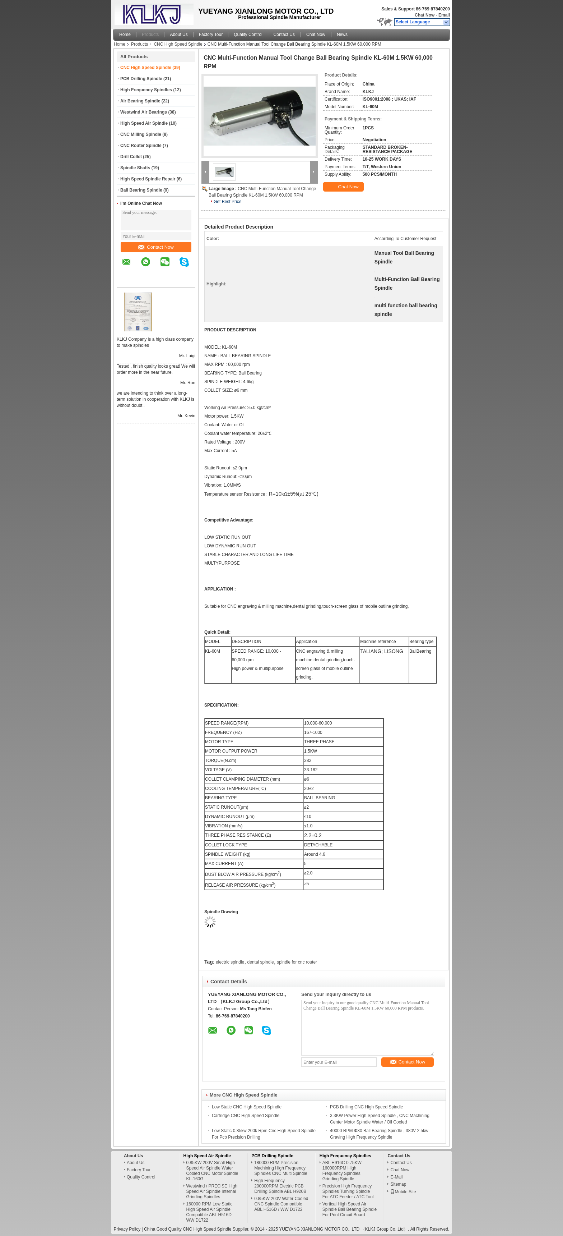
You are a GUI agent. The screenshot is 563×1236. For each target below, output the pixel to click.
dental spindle (260, 962)
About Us (178, 34)
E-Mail (396, 1177)
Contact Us (284, 34)
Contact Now (155, 247)
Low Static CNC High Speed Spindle (247, 1106)
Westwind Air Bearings (143, 112)
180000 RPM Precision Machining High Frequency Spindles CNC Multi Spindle (280, 1168)
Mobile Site (403, 1191)
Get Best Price (227, 201)
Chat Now (424, 15)
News (342, 34)
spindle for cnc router (297, 962)
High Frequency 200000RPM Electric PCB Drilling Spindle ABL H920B (280, 1186)
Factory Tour (211, 34)
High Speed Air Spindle (144, 123)
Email (444, 15)
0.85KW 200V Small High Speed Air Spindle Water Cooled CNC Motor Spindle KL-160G (212, 1170)
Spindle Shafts (135, 167)
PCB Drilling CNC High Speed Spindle (366, 1106)
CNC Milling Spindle (140, 134)
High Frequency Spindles (146, 89)
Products (150, 34)
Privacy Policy (127, 1229)
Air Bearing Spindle (140, 101)
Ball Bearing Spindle (141, 190)
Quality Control (248, 34)
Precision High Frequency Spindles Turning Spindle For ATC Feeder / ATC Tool (348, 1191)
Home (125, 34)
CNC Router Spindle (141, 145)
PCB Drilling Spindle (141, 78)
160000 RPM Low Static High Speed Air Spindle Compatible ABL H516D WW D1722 (209, 1212)
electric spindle (230, 962)
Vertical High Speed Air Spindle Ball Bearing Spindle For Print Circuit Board (349, 1209)
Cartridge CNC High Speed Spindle (245, 1115)
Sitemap (398, 1184)
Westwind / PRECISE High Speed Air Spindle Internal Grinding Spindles (212, 1191)
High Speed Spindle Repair (147, 179)
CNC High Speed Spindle (178, 44)
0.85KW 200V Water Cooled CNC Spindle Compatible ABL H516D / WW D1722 (281, 1204)
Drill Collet (131, 156)
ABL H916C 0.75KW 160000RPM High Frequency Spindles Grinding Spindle (342, 1170)
